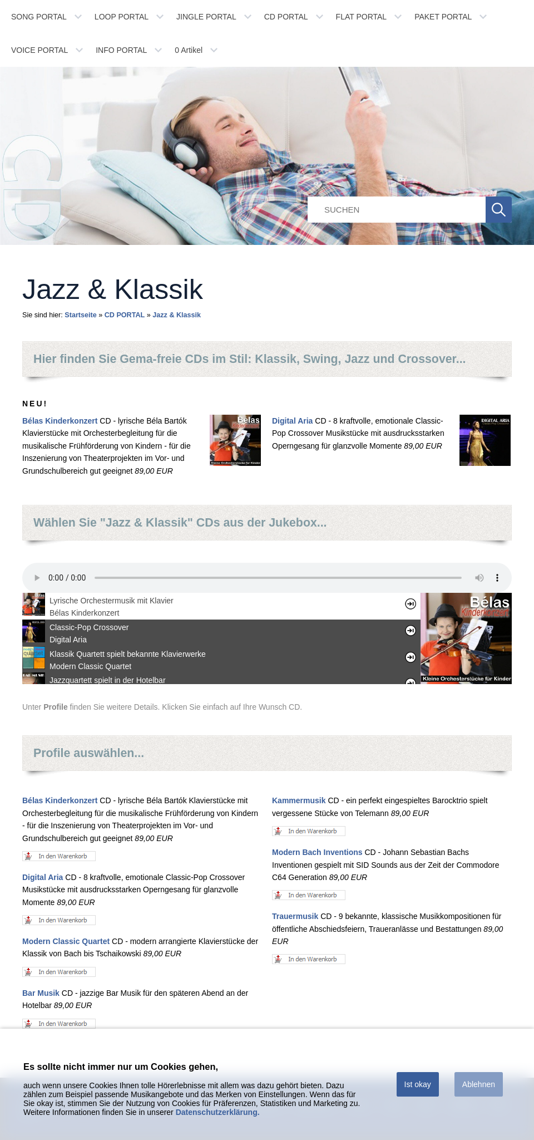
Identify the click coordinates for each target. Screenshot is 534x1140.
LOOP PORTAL (122, 16)
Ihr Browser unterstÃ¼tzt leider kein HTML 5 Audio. (267, 578)
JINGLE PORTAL (206, 16)
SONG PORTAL (39, 16)
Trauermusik (295, 916)
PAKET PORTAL (443, 16)
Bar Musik (41, 993)
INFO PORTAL (121, 50)
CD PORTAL (286, 16)
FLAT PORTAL (361, 16)
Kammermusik (299, 800)
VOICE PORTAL (39, 50)
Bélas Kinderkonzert (59, 420)
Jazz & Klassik (176, 315)
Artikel (188, 50)
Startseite (80, 315)
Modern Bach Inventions (317, 852)
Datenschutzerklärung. (218, 1112)
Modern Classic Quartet (66, 941)
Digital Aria (292, 420)
